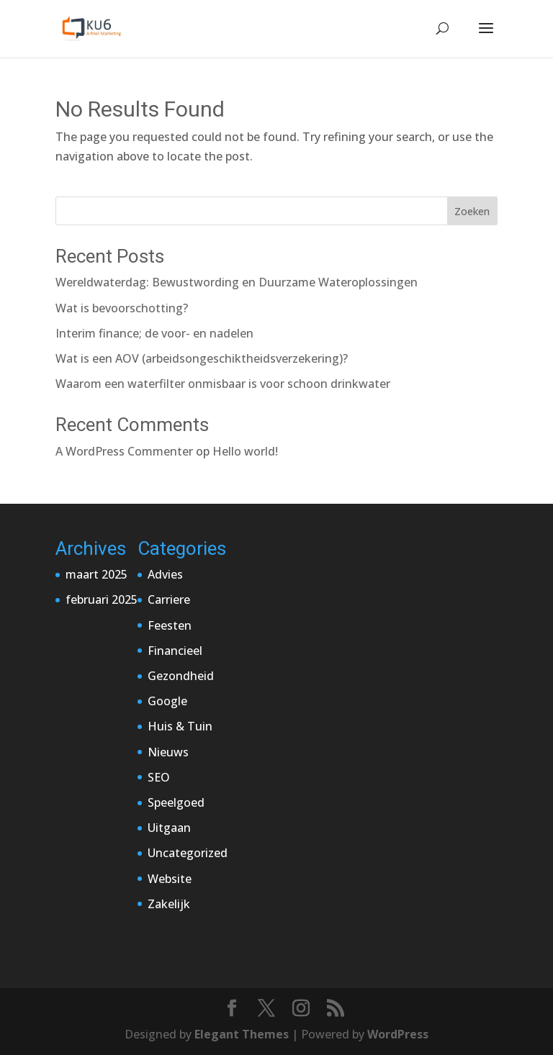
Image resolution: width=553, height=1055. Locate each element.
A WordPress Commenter (124, 451)
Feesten (170, 625)
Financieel (175, 650)
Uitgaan (169, 828)
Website (170, 879)
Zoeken (472, 211)
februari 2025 (102, 599)
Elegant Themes (241, 1034)
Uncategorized (188, 853)
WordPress (397, 1034)
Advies (165, 574)
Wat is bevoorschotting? (121, 308)
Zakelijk (169, 904)
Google (167, 701)
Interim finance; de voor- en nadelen (154, 333)
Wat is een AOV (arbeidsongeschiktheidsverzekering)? (201, 358)
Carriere (169, 599)
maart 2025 (96, 574)
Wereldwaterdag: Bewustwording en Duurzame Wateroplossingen (236, 282)
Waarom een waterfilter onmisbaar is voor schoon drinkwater (222, 383)
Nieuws (168, 752)
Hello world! (245, 451)
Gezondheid (181, 676)
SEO (159, 777)
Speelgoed (176, 802)
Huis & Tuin (180, 726)
